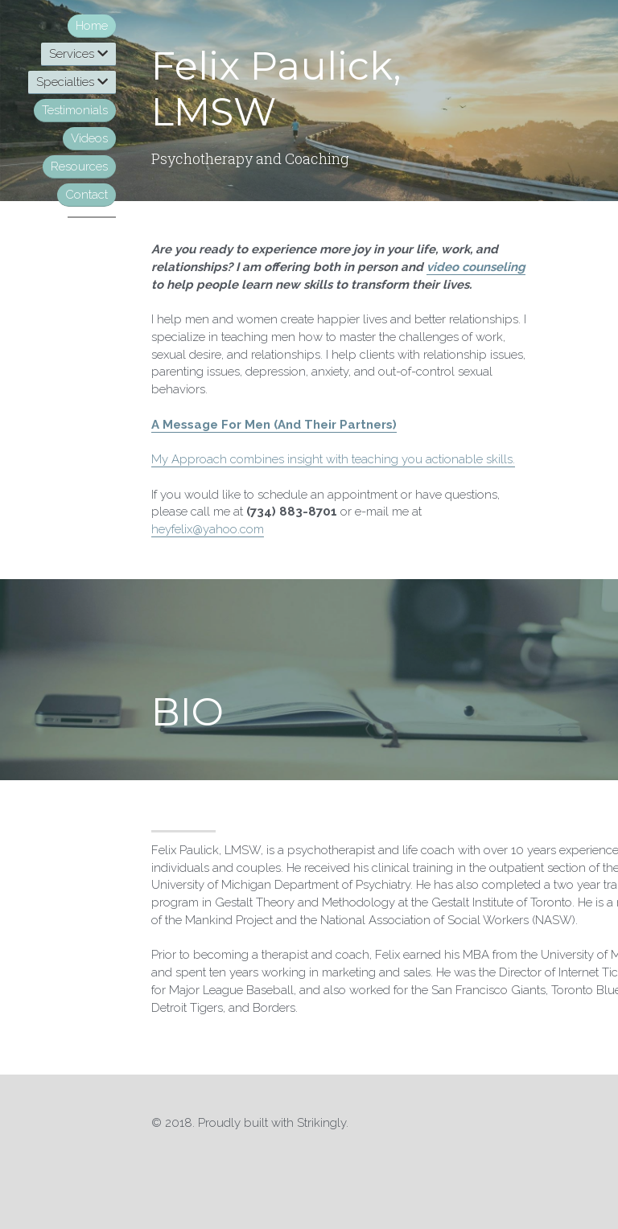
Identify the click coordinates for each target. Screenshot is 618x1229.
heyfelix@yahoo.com (207, 529)
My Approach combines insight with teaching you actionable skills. (333, 459)
